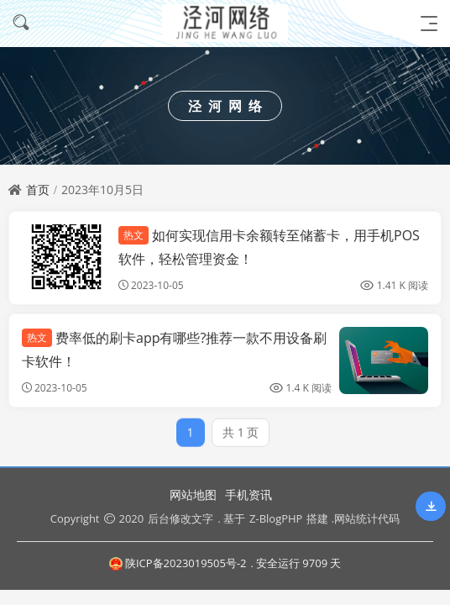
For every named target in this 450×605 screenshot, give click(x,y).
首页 (38, 189)
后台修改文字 (180, 518)
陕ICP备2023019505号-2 (178, 563)
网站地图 (193, 494)
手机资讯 (248, 494)
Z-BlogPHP (275, 518)
